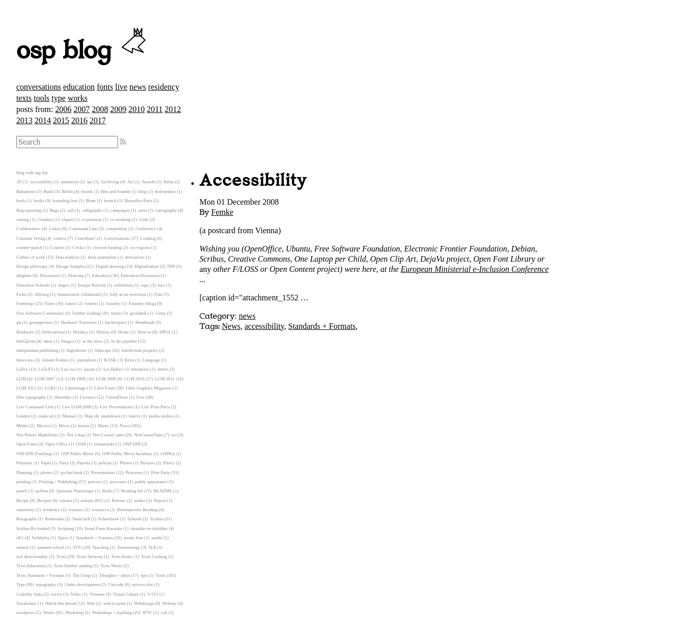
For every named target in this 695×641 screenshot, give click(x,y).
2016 (79, 120)
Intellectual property (140, 350)
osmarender (104, 444)
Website (169, 603)
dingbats (24, 275)
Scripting (65, 528)
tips (143, 575)
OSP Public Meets (77, 453)
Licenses (88, 397)
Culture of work (30, 257)
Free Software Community (40, 313)
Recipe (22, 500)
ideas (48, 341)
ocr (174, 434)
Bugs (54, 210)
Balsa (168, 181)
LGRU (51, 388)
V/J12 (153, 594)
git (18, 322)
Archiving (110, 181)
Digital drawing (110, 266)
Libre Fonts (104, 388)
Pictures (147, 462)
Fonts (49, 303)
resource (75, 509)
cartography (166, 210)
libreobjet (63, 397)
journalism (86, 360)
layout (89, 369)
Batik (48, 191)
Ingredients (77, 350)
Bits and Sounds (115, 191)
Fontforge (25, 303)
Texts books (121, 556)
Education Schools (33, 285)
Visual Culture (126, 594)
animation (69, 181)
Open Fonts (26, 444)
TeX (152, 547)
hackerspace (116, 322)
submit (22, 547)
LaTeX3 (45, 369)
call (70, 210)
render (139, 500)
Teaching (100, 547)
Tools (160, 575)
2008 (100, 109)
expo (144, 285)
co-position (91, 219)
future (116, 313)
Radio (107, 490)
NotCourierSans (148, 434)
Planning (24, 472)
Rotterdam (54, 518)
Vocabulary (26, 603)
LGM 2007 (44, 378)
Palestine (24, 462)
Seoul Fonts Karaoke (103, 528)
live (121, 86)
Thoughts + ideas (114, 575)
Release (119, 500)
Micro (64, 425)
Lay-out (68, 369)
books (39, 200)
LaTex (21, 369)
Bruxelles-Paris (138, 200)
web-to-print (114, 603)
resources (100, 509)
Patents (83, 462)
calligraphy (92, 210)
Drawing (75, 275)
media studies (161, 416)
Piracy (169, 462)
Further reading (86, 313)
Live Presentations (116, 406)
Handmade (145, 322)
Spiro (63, 537)
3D (19, 181)
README (163, 490)
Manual (69, 416)
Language (151, 360)
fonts (105, 86)
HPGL (165, 332)
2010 (136, 109)
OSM (80, 444)
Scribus (156, 518)
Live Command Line (34, 406)
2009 (118, 109)
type (58, 98)
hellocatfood (53, 332)
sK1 (19, 537)
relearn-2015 (91, 500)
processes (118, 481)
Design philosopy (32, 266)
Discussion (50, 275)
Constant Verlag (30, 238)
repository (25, 509)
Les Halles (112, 369)
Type (20, 584)
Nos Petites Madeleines (37, 434)
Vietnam (97, 594)
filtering (42, 294)
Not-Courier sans (108, 434)
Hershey (80, 332)
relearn (66, 500)
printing (23, 481)
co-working (120, 219)
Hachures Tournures (79, 322)
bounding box (65, 200)
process (94, 481)
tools (41, 98)
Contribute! (85, 238)
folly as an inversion (128, 294)
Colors (55, 228)
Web (91, 603)
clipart (67, 219)
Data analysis (67, 257)
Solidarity (41, 537)
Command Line (83, 228)
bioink (87, 191)
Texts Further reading (72, 565)
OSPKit (168, 453)
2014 (43, 120)
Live (140, 397)
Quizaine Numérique (75, 490)
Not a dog (75, 434)
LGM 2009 (105, 378)
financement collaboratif (79, 294)
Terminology (128, 547)
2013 (24, 120)
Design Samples (70, 266)
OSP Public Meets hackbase (127, 453)
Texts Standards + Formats (40, 575)
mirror (83, 425)
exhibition (123, 285)
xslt (164, 612)
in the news (92, 341)
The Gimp (82, 575)
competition (116, 228)
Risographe (26, 518)
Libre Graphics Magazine (148, 388)
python (42, 490)
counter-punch (29, 247)
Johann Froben (55, 360)
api (90, 181)
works (78, 98)
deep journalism (102, 257)
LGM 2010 (134, 378)
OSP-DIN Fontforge (34, 453)
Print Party (160, 472)
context (60, 238)
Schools (134, 518)
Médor (22, 425)
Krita (129, 360)
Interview (25, 360)
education (79, 86)
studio (156, 537)
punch (21, 490)
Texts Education (30, 565)
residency (163, 86)
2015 (61, 120)
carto (142, 210)
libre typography (31, 397)
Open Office (56, 444)
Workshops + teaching (112, 612)
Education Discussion (140, 275)
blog (142, 191)
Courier (57, 247)
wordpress (25, 612)
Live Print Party (155, 406)
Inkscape (103, 350)
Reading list (131, 490)
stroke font (133, 537)
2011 (154, 109)
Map (88, 416)
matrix (134, 416)
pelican (105, 462)
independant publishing (37, 350)
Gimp (160, 313)
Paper (46, 462)
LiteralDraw (117, 397)
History (102, 332)
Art (130, 181)
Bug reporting (28, 210)
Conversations (116, 238)
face (161, 285)
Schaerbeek (108, 518)
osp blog (82, 51)
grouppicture (41, 322)
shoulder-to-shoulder (149, 528)
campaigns (120, 210)
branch (110, 200)
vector (56, 594)
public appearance (151, 481)
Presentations (103, 472)
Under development (82, 584)
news (137, 86)
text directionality (32, 556)
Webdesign (144, 603)
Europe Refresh (92, 285)
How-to (144, 332)
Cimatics (45, 219)
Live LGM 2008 (77, 406)
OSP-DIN (132, 444)
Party (64, 462)
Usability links (29, 594)
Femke (222, 212)
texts (24, 98)
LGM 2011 (165, 378)
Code (144, 219)
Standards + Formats (322, 326)
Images (67, 341)
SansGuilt (81, 518)
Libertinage (75, 388)
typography (46, 584)
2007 (81, 109)
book (20, 200)
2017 (98, 120)
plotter (46, 472)
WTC (147, 612)
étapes (63, 285)
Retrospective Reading (137, 509)
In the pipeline (124, 341)
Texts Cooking (154, 556)
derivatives (135, 257)
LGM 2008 (75, 378)
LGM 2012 (26, 388)
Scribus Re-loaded (32, 528)
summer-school (50, 547)
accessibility (264, 326)
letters (163, 369)
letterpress (140, 369)
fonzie (70, 303)
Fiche (21, 294)
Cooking (147, 238)
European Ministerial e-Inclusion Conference (475, 269)
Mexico (43, 425)
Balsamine (25, 191)
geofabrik (138, 313)
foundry (113, 303)
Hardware (25, 332)
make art (46, 416)
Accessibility (253, 181)
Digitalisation (146, 266)
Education (101, 275)
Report (160, 500)
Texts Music (111, 565)
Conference (145, 228)
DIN (171, 266)
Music (103, 425)
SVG (77, 547)
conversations (38, 86)
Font (159, 294)
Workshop (74, 612)
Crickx (78, 247)
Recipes (44, 500)
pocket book (71, 472)
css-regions (140, 247)
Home (123, 332)
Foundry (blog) (142, 303)
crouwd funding (107, 247)
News (231, 326)
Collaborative (28, 228)
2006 (63, 109)
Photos (126, 462)
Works (49, 612)
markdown (111, 416)
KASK (110, 360)
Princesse (134, 472)
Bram (91, 200)
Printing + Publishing (58, 481)
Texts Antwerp (90, 556)
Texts (61, 556)
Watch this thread (60, 603)
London (23, 416)
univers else (142, 584)
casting (22, 219)
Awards (148, 181)
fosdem (91, 303)
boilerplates (165, 191)
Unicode (116, 584)
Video (75, 594)
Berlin (67, 191)
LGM (21, 378)
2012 (173, 109)
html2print (25, 341)
